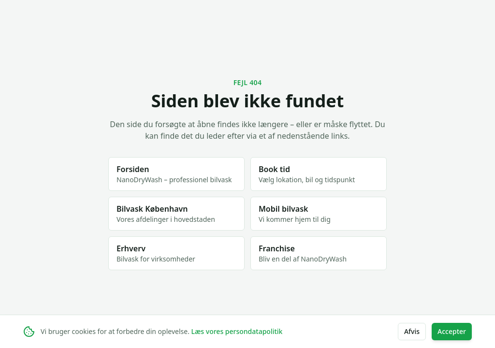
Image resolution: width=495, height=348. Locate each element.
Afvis (412, 331)
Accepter (451, 331)
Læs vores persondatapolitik (237, 331)
